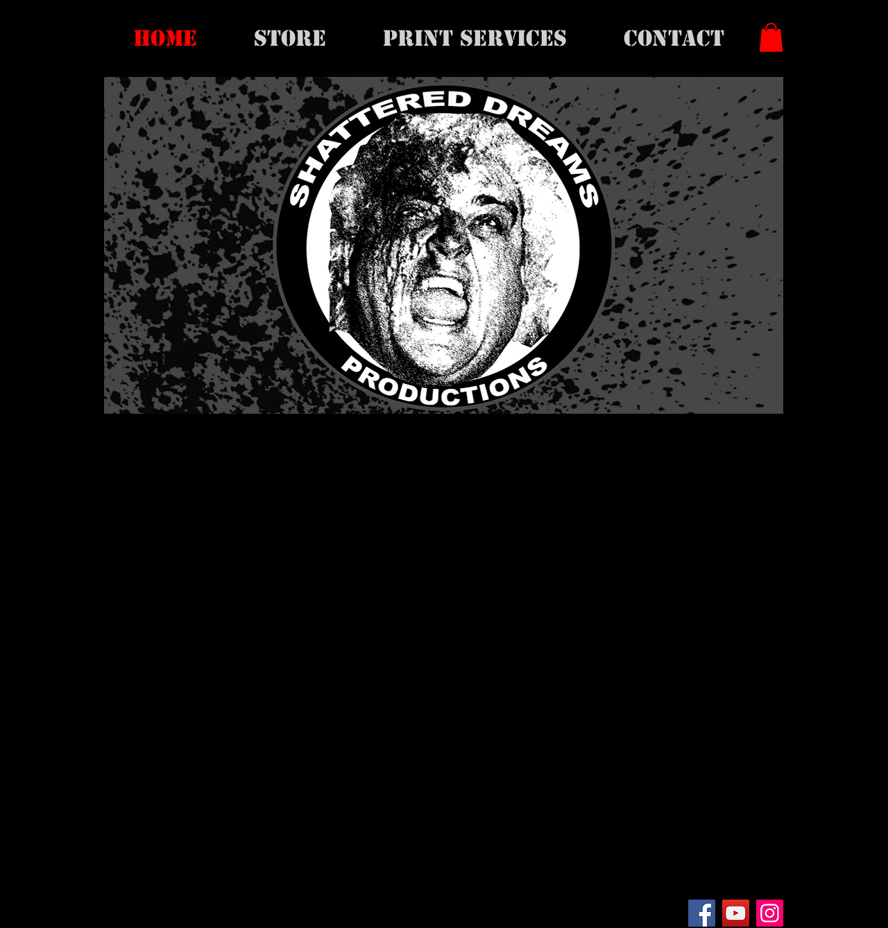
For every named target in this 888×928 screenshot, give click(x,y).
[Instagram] (769, 913)
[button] (771, 37)
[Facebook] (701, 913)
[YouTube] (735, 913)
